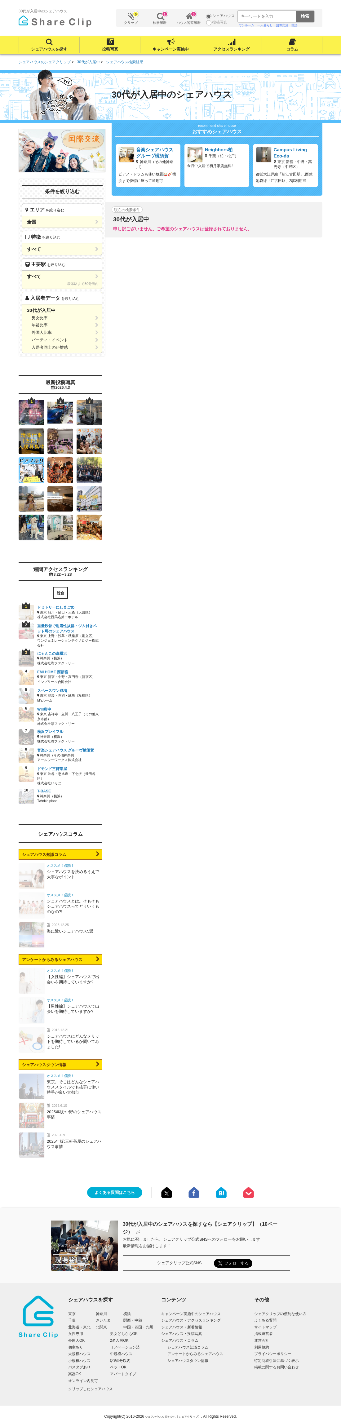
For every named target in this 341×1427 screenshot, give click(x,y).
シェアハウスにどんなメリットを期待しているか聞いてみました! (73, 1041)
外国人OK (76, 1340)
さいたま (103, 1320)
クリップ (131, 18)
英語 (294, 25)
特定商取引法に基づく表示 (276, 1360)
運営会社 (261, 1340)
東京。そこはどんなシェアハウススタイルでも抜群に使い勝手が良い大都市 (73, 1087)
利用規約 (261, 1347)
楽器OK (74, 1374)
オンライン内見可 (83, 1381)
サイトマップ (265, 1327)
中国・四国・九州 (138, 1327)
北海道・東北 (79, 1327)
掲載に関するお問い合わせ (276, 1367)
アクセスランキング (231, 49)
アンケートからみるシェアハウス (52, 959)
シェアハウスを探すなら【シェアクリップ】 (173, 1416)
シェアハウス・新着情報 (181, 1327)
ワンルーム (246, 25)
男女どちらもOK (124, 1334)
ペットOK (118, 1367)
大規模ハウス (79, 1354)
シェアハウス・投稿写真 (181, 1334)
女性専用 (75, 1334)
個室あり (75, 1347)
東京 (72, 1314)
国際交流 (282, 25)
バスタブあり (79, 1367)
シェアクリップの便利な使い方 (280, 1314)
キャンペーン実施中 (171, 49)
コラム (292, 49)
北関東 (101, 1327)
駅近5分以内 (120, 1360)
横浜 (127, 1314)
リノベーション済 (125, 1347)
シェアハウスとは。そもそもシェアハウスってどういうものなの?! (73, 906)
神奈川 (101, 1314)
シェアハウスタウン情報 (44, 1064)
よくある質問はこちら (115, 1192)
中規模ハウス (121, 1354)
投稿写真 (110, 49)
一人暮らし (265, 25)
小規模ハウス (79, 1360)
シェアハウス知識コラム (44, 854)
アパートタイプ (123, 1374)
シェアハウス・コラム (179, 1340)
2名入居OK (119, 1340)
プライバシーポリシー (272, 1354)
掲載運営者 (263, 1334)
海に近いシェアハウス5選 (70, 931)
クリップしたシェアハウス (90, 1389)
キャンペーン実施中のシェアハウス (191, 1314)
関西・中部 (132, 1320)
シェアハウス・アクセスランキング (191, 1320)
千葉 (72, 1320)
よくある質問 (265, 1320)
